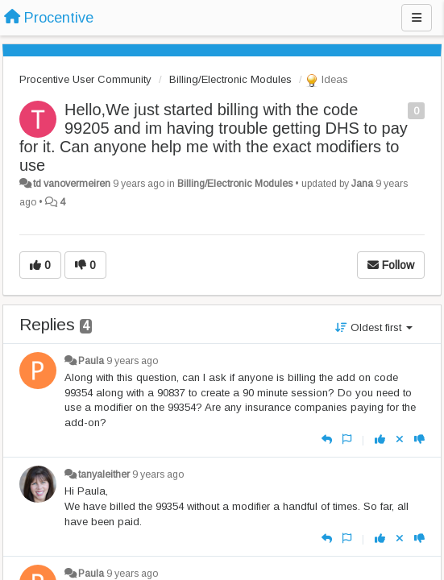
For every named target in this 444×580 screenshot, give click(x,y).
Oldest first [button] (374, 327)
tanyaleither (104, 474)
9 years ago (132, 361)
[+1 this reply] (380, 439)
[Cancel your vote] (400, 439)
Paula (91, 361)
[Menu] (416, 17)
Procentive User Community (85, 79)
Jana (362, 183)
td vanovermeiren (71, 183)
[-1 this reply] (419, 439)
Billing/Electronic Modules (230, 79)
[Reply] (327, 439)
